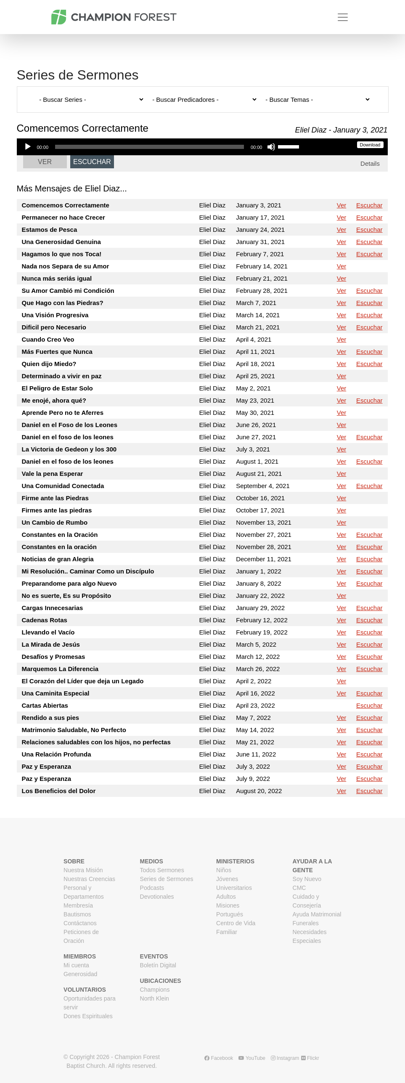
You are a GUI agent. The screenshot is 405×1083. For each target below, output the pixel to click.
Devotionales (157, 896)
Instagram (285, 1058)
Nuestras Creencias (89, 879)
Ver (45, 161)
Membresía (78, 905)
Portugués (229, 914)
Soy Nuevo (307, 879)
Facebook (218, 1058)
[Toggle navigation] (342, 17)
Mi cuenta (76, 965)
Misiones (227, 905)
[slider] (149, 147)
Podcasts (152, 887)
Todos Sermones (162, 870)
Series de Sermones (166, 879)
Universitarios (234, 887)
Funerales (306, 923)
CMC (299, 887)
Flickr (310, 1058)
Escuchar (92, 161)
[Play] (28, 147)
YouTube (251, 1058)
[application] (161, 146)
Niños (223, 870)
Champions (155, 989)
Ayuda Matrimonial (317, 914)
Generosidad (80, 974)
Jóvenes (227, 879)
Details (370, 163)
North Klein (154, 998)
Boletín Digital (158, 965)
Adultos (226, 896)
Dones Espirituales (88, 1016)
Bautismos (77, 914)
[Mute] (271, 147)
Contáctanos (80, 923)
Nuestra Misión (83, 870)
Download (370, 144)
